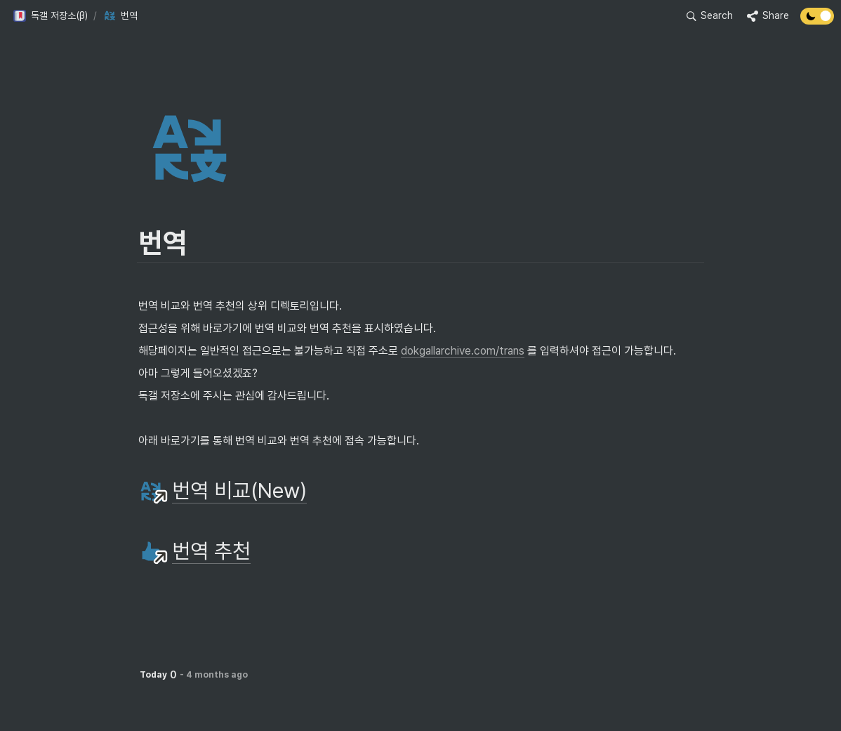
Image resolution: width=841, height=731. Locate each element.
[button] (50, 16)
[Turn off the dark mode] (817, 20)
